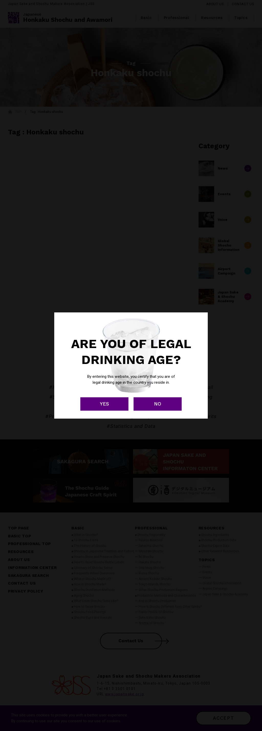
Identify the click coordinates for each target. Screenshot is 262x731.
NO (157, 404)
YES (104, 404)
